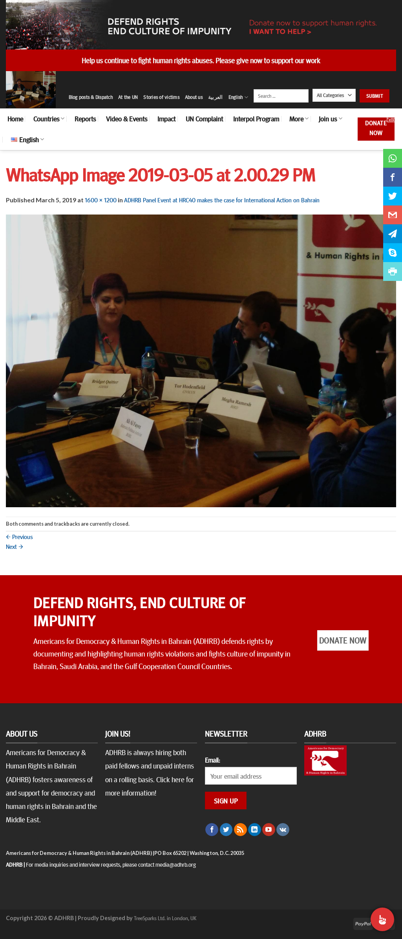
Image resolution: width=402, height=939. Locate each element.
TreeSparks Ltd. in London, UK (165, 918)
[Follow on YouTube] (268, 829)
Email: (212, 760)
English (238, 97)
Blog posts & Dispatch (91, 97)
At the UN (128, 97)
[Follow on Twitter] (226, 829)
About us (194, 97)
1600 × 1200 (101, 199)
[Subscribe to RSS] (240, 829)
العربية (215, 97)
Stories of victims (161, 97)
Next (14, 546)
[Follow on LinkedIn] (254, 829)
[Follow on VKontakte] (282, 829)
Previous (19, 536)
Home (15, 118)
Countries (48, 118)
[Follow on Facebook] (211, 829)
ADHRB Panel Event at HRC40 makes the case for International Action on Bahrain (222, 199)
